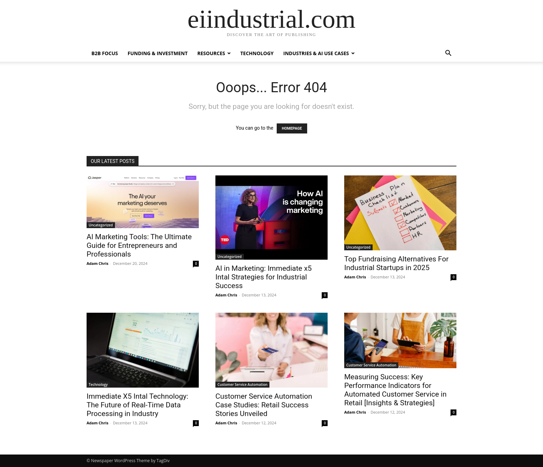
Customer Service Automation (242, 384)
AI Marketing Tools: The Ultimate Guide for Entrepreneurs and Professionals (139, 245)
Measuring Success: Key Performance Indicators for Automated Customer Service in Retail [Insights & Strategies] (395, 390)
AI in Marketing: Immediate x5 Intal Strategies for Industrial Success (263, 277)
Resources (211, 53)
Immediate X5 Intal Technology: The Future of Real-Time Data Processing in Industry (137, 405)
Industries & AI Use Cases (316, 53)
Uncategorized (101, 225)
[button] (448, 54)
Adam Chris (97, 263)
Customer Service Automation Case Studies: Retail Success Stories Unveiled (263, 405)
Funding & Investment (158, 53)
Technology (257, 53)
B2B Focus (104, 53)
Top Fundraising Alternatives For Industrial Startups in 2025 (396, 263)
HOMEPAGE (292, 128)
